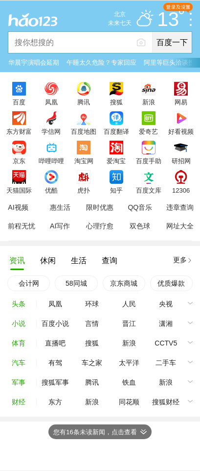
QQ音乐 (140, 207)
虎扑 (83, 190)
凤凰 (51, 102)
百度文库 (148, 190)
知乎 (116, 190)
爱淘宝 (116, 160)
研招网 (181, 160)
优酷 (51, 190)
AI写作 (60, 226)
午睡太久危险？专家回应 (101, 62)
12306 (181, 190)
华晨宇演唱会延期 (33, 62)
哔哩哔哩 (51, 160)
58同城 (76, 283)
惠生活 (60, 207)
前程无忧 (21, 226)
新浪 (148, 102)
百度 (19, 102)
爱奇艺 (148, 131)
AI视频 (18, 207)
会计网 (29, 283)
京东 (19, 160)
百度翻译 (116, 131)
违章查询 (180, 207)
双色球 (140, 226)
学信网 (51, 131)
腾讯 (83, 102)
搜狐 (116, 102)
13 (170, 19)
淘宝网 (83, 160)
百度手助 (148, 160)
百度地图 (83, 131)
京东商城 (123, 283)
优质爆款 (171, 283)
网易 (181, 102)
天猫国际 (19, 190)
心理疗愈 (99, 226)
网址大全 (180, 226)
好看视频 (181, 131)
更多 (180, 260)
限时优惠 (99, 207)
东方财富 (19, 131)
